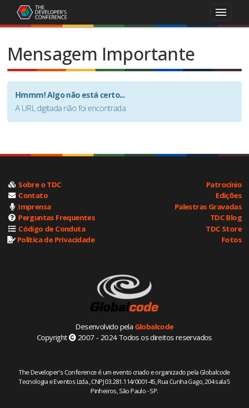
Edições (229, 195)
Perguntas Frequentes (56, 217)
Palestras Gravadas (208, 206)
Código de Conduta (51, 228)
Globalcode (154, 326)
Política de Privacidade (55, 239)
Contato (33, 195)
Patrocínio (224, 184)
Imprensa (34, 206)
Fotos (231, 239)
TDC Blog (226, 217)
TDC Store (224, 228)
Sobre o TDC (39, 184)
